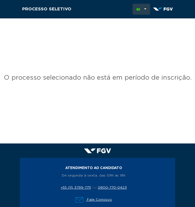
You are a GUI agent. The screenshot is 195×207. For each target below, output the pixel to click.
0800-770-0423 (112, 187)
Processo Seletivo (46, 9)
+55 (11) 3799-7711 (76, 187)
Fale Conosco (93, 199)
